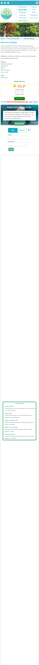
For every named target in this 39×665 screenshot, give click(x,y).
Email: (10, 135)
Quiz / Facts (34, 18)
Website (4, 77)
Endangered (34, 15)
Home (2, 38)
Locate (34, 9)
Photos (34, 12)
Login (13, 130)
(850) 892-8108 (5, 70)
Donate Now (19, 124)
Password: (11, 141)
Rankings (23, 15)
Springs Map (22, 9)
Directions (4, 72)
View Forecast (19, 98)
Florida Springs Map (13, 38)
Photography (23, 12)
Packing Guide (22, 20)
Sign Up (22, 130)
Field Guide (22, 18)
